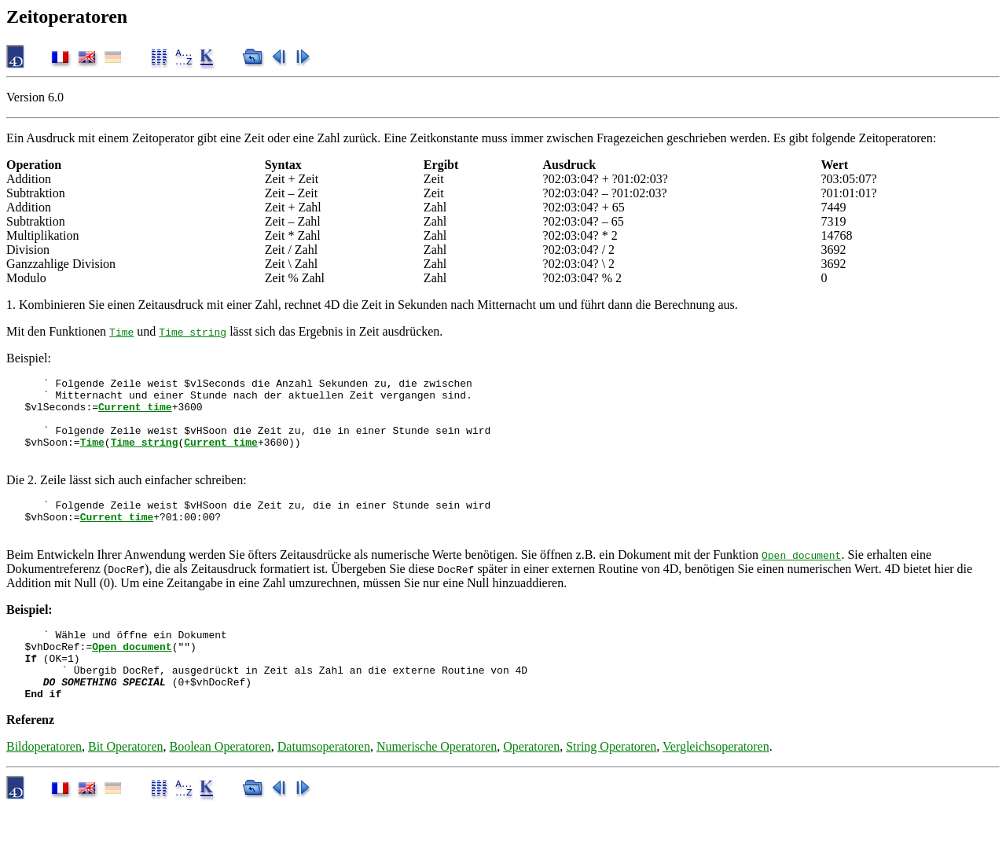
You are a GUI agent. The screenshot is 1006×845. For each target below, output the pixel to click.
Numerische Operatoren (436, 784)
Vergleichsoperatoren (716, 784)
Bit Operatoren (125, 784)
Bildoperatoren (44, 784)
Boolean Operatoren (220, 784)
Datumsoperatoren (323, 784)
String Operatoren (611, 784)
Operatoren (531, 784)
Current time (135, 413)
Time (121, 332)
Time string (192, 332)
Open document (801, 578)
